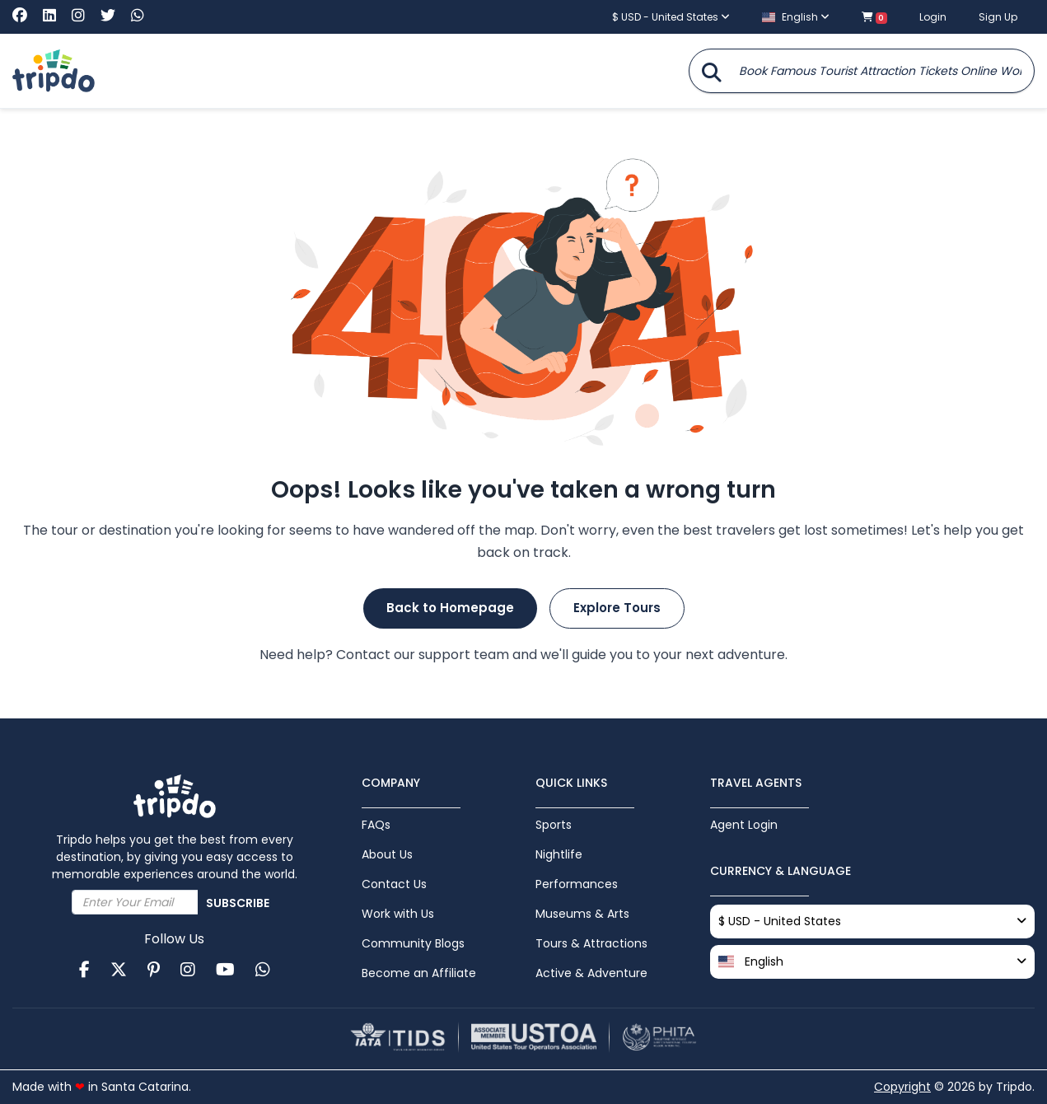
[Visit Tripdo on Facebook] (26, 15)
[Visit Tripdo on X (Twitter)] (114, 15)
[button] (872, 962)
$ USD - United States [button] (671, 17)
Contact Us (394, 884)
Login (933, 17)
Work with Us (398, 913)
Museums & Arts (582, 913)
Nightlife (558, 854)
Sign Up (998, 17)
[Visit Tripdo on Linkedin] (55, 15)
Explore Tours (617, 607)
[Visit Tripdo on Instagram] (84, 15)
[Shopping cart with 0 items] (874, 17)
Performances (576, 884)
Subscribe (237, 903)
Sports (553, 824)
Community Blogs (413, 943)
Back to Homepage (450, 607)
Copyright (902, 1086)
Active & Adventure (591, 973)
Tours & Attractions (591, 943)
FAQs (376, 824)
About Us (387, 854)
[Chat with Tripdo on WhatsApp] (137, 15)
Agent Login (744, 824)
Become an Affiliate (419, 973)
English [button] (796, 17)
